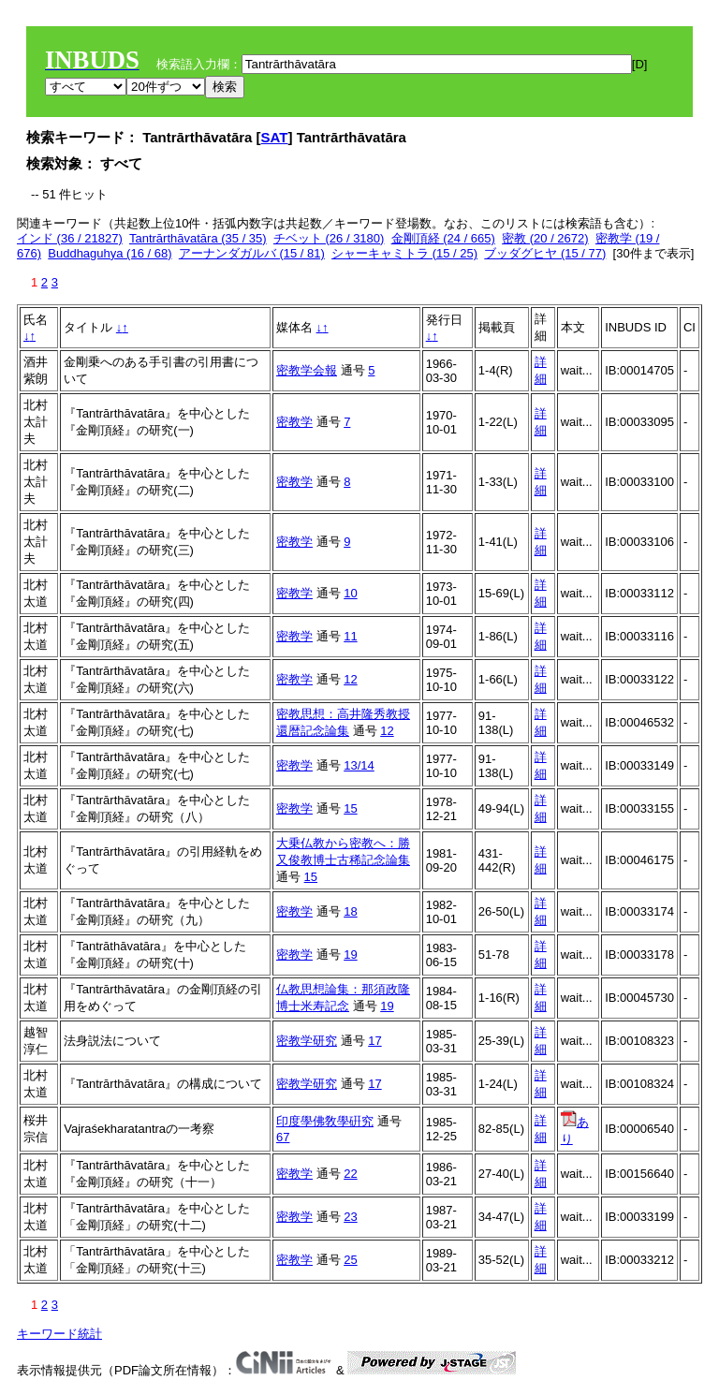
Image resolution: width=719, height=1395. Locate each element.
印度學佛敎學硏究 (325, 1121)
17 (374, 1041)
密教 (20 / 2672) (545, 238)
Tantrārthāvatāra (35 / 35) (198, 238)
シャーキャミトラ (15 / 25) (404, 253)
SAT (274, 137)
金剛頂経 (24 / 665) (443, 238)
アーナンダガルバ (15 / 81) (252, 253)
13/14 (359, 765)
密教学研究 (306, 1041)
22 (350, 1174)
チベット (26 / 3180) (329, 238)
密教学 (294, 422)
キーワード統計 (59, 1334)
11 (350, 636)
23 (350, 1217)
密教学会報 (306, 370)
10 (350, 593)
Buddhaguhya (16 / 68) (109, 253)
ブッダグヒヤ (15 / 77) (545, 253)
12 (350, 679)
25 (350, 1260)
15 (350, 808)
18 (350, 911)
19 (350, 954)
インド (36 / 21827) (70, 238)
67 (282, 1137)
